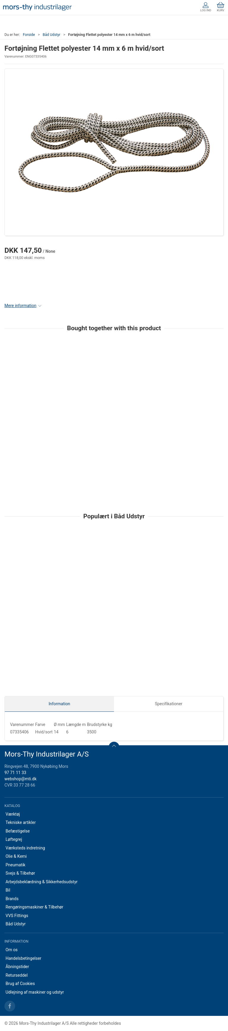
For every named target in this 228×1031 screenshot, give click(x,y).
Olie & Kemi (16, 856)
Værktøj (13, 814)
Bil (8, 890)
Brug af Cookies (20, 983)
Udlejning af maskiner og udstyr (35, 992)
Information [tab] (59, 703)
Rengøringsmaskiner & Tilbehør (34, 907)
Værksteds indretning (25, 848)
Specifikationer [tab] (169, 703)
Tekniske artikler (21, 822)
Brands (12, 898)
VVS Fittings (17, 915)
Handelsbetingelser (23, 958)
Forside (29, 35)
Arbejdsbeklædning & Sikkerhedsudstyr (42, 881)
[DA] (37, 7)
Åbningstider (17, 966)
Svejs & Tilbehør (20, 873)
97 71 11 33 (15, 772)
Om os (12, 949)
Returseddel (17, 975)
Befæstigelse (18, 831)
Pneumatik (16, 864)
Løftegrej (14, 839)
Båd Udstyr (51, 35)
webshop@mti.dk (20, 778)
